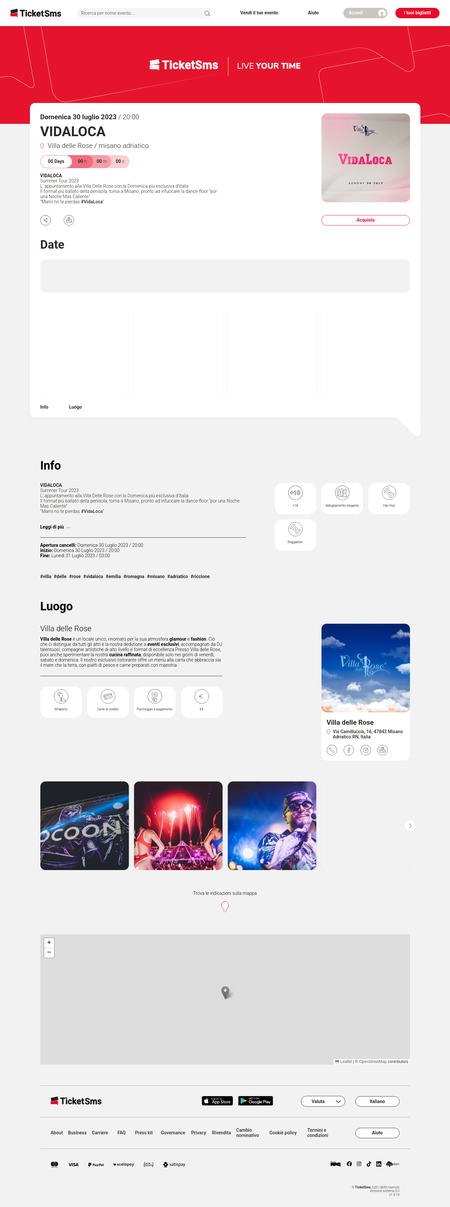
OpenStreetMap (373, 1061)
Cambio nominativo (247, 1133)
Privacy (198, 1132)
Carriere (100, 1132)
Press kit (144, 1132)
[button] (225, 992)
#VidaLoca (92, 201)
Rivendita (221, 1132)
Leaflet (343, 1061)
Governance (173, 1132)
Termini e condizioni (317, 1133)
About (57, 1132)
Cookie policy (283, 1132)
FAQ (121, 1132)
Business (77, 1132)
